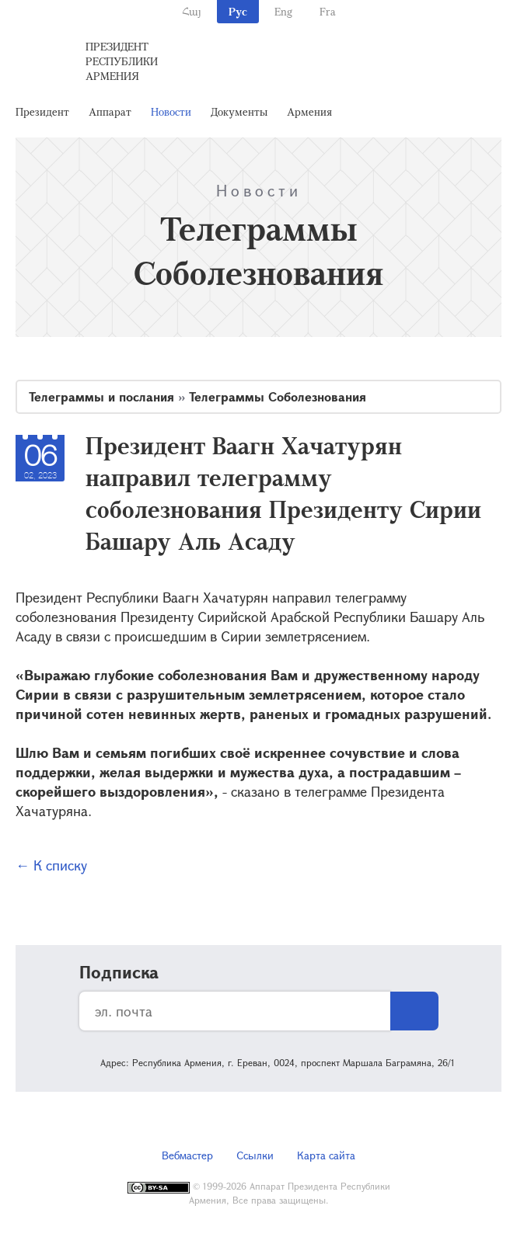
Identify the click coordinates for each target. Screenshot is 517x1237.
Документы (239, 111)
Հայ (191, 11)
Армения (309, 111)
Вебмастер (187, 1155)
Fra (328, 11)
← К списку (51, 865)
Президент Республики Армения (122, 61)
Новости (171, 111)
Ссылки (255, 1155)
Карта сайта (326, 1155)
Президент (42, 111)
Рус (238, 11)
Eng (283, 11)
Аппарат (110, 111)
